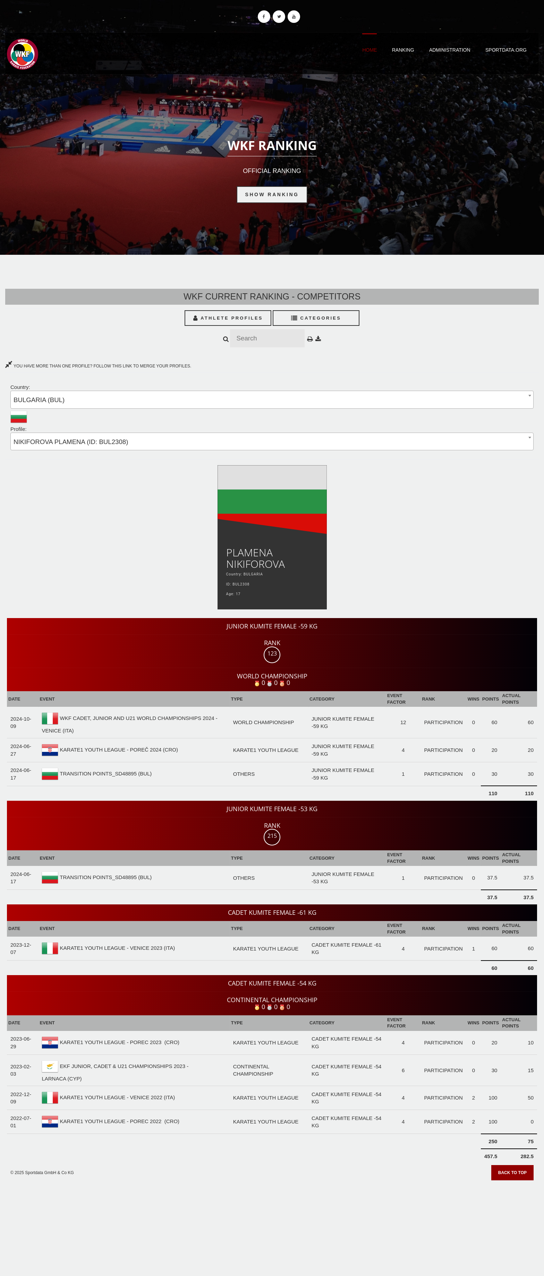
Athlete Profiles (228, 318)
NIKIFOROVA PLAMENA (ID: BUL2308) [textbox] (71, 441)
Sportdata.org (506, 50)
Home (369, 50)
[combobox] (272, 399)
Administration (449, 50)
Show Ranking (272, 194)
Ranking (403, 50)
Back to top (512, 1172)
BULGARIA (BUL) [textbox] (39, 399)
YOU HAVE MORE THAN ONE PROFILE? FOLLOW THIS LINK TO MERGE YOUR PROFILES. (98, 366)
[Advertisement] (272, 1226)
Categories (316, 318)
